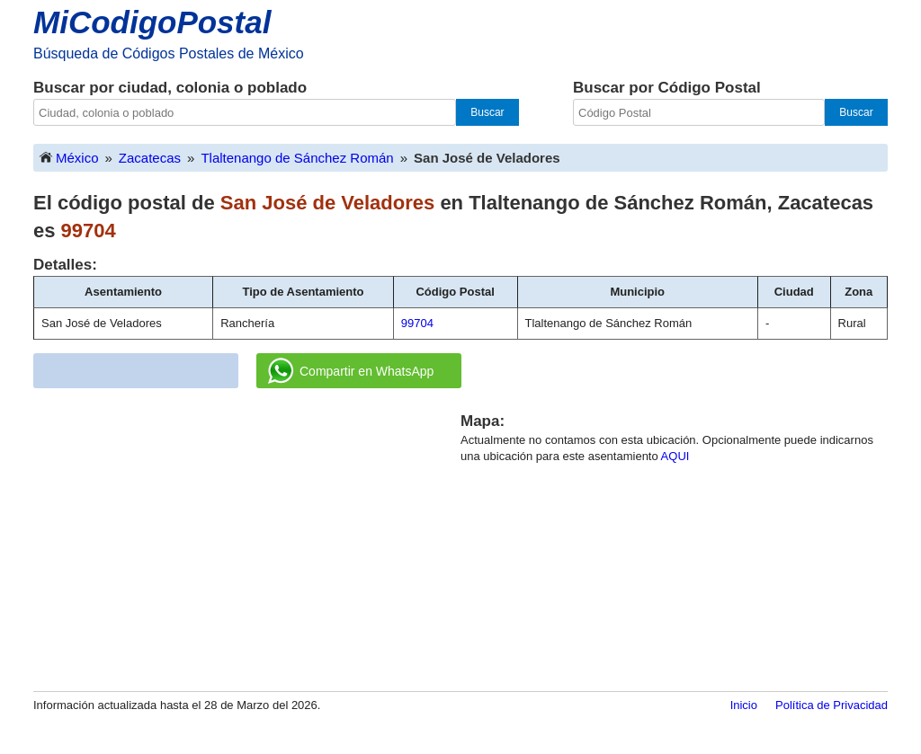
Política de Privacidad (831, 705)
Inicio (743, 705)
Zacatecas (150, 157)
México (68, 156)
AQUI (675, 456)
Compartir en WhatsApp (351, 371)
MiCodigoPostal (152, 22)
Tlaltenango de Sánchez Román (297, 157)
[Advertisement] (247, 536)
